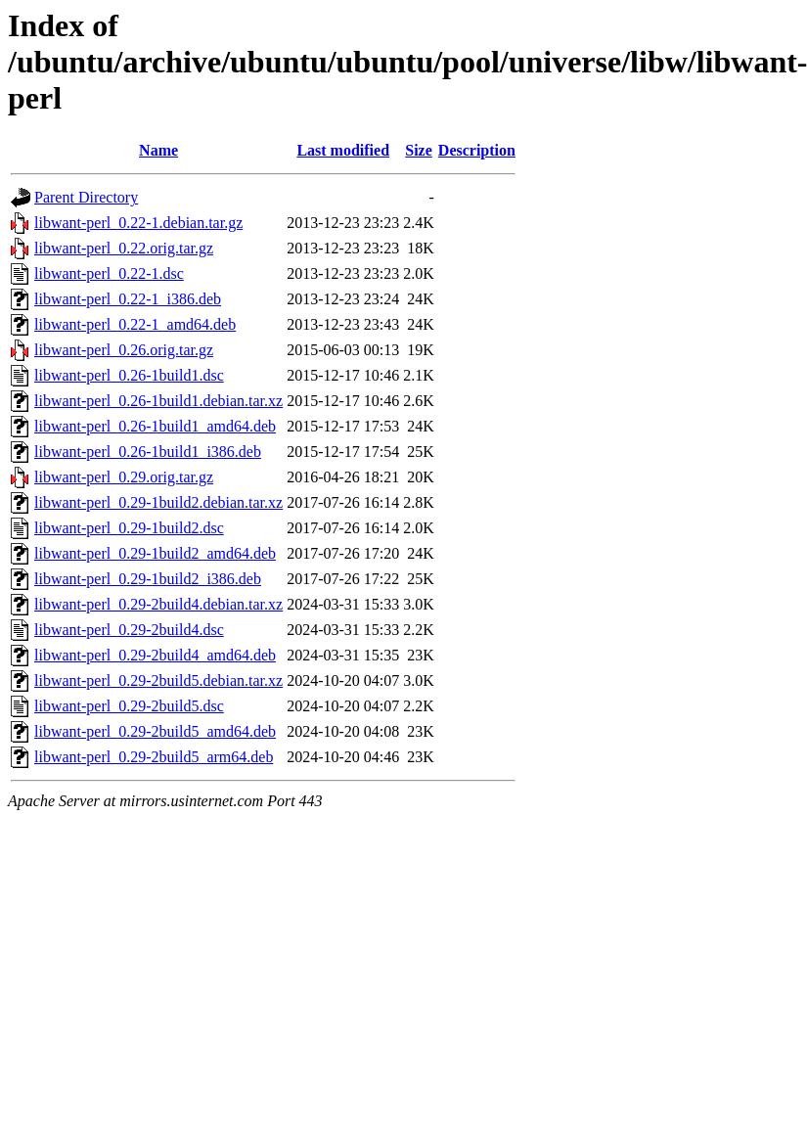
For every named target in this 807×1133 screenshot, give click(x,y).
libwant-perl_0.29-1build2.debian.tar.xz (158, 502)
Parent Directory (86, 197)
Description (477, 150)
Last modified (342, 150)
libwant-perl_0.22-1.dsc (109, 273)
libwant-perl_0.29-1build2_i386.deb (147, 578)
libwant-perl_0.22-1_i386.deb (127, 299)
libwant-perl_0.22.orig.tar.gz (123, 248)
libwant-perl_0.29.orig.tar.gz (123, 477)
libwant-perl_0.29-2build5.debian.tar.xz (158, 680)
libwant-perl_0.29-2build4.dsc (129, 629)
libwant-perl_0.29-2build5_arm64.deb (153, 756)
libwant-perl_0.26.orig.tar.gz (123, 349)
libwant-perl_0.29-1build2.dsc (129, 528)
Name (158, 150)
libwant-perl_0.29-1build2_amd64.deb (155, 553)
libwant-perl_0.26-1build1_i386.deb (147, 451)
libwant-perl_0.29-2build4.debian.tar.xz (158, 604)
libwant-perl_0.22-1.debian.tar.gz (138, 222)
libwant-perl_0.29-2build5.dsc (129, 706)
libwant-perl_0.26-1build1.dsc (129, 375)
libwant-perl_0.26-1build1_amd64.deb (155, 426)
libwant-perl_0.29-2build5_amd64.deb (155, 731)
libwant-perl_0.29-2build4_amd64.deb (155, 655)
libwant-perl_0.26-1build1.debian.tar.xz (158, 400)
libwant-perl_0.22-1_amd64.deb (135, 324)
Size (418, 150)
